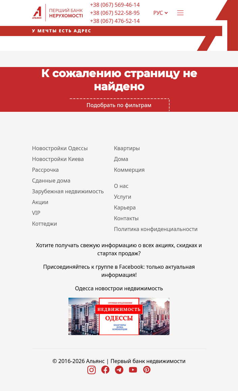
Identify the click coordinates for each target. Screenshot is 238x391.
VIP (36, 213)
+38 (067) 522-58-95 (115, 13)
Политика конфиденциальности (156, 229)
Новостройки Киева (58, 159)
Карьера (125, 207)
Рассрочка (45, 169)
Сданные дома (51, 180)
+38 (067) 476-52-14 (115, 21)
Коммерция (129, 169)
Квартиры (127, 148)
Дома (121, 159)
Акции (40, 202)
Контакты (126, 218)
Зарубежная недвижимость (68, 191)
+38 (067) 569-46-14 (115, 4)
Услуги (122, 196)
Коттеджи (44, 223)
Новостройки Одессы (60, 148)
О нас (121, 186)
